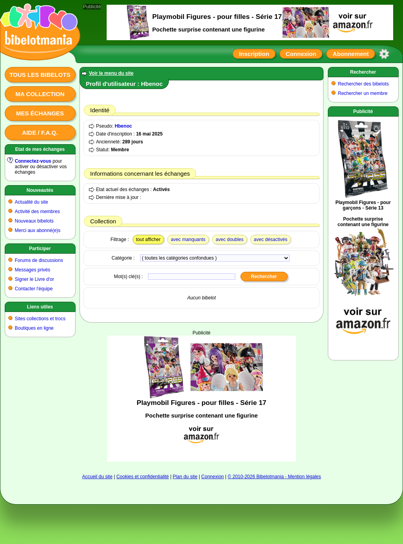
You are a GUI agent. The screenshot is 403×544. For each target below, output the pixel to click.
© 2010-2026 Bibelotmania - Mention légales (274, 476)
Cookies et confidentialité (142, 476)
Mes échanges (40, 113)
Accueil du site (97, 476)
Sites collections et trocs (40, 318)
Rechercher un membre (363, 93)
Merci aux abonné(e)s (38, 230)
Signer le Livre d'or (34, 279)
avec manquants (188, 239)
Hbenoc (123, 126)
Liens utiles (40, 307)
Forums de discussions (39, 260)
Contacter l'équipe (34, 288)
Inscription (254, 53)
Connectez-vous (33, 161)
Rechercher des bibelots (363, 84)
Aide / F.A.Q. (40, 132)
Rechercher (363, 72)
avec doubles (230, 239)
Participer (40, 248)
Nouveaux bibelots (34, 221)
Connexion (301, 53)
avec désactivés (270, 239)
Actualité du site (31, 202)
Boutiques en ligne (34, 328)
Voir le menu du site (111, 73)
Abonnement (351, 53)
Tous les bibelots (39, 74)
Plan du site (185, 476)
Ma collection (39, 94)
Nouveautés (39, 190)
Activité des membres (37, 211)
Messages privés (32, 270)
